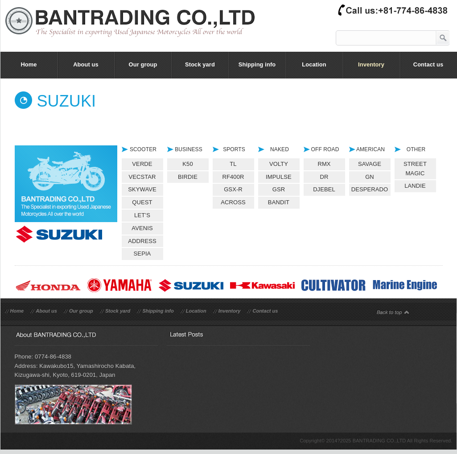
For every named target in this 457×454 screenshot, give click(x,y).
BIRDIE (188, 176)
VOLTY (278, 164)
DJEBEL (324, 189)
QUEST (142, 202)
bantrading (134, 28)
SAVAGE (369, 164)
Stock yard (117, 311)
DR (324, 176)
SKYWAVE (142, 189)
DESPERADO (369, 189)
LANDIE (415, 185)
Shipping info (157, 311)
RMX (323, 164)
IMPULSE (279, 176)
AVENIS (142, 228)
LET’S (142, 215)
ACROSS (233, 202)
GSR (278, 189)
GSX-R (233, 189)
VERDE (142, 164)
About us (46, 311)
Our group (81, 311)
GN (369, 176)
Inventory (229, 311)
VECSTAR (142, 176)
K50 (187, 164)
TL (233, 164)
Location (196, 311)
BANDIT (278, 202)
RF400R (233, 176)
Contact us (265, 311)
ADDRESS (142, 241)
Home (17, 311)
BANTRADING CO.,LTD (379, 440)
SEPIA (142, 253)
